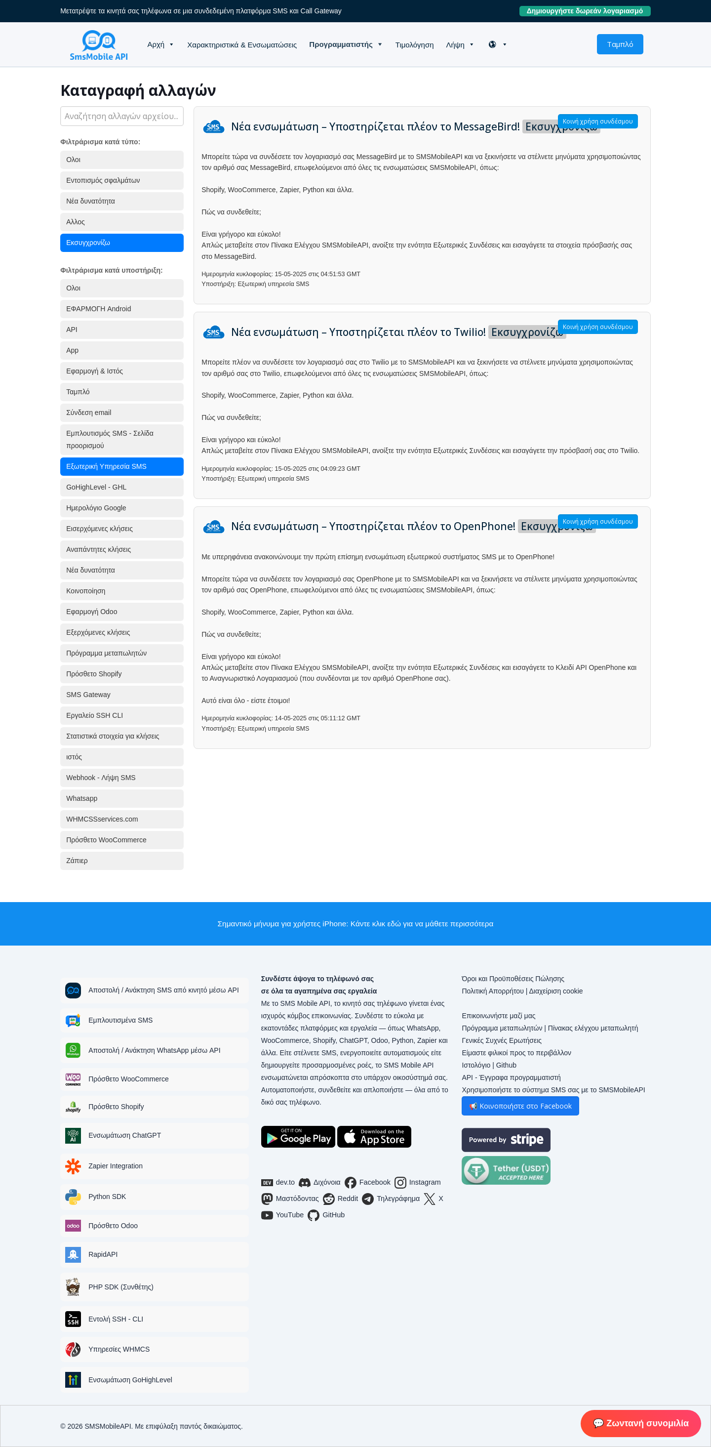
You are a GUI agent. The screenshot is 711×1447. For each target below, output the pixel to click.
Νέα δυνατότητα (90, 201)
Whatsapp (81, 798)
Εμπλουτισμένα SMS (120, 1020)
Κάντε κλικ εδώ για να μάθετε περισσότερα (422, 923)
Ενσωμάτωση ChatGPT (124, 1135)
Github (506, 1065)
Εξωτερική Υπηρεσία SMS (106, 466)
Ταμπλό (620, 44)
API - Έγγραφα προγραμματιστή (511, 1077)
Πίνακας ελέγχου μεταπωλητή (593, 1028)
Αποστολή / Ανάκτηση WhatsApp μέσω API (154, 1050)
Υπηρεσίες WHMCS (119, 1349)
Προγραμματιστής (340, 44)
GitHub (326, 1215)
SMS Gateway (88, 695)
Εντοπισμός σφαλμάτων (103, 180)
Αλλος (75, 222)
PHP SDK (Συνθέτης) (121, 1287)
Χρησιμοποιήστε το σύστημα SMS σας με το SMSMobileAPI (553, 1090)
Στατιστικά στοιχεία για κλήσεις (112, 736)
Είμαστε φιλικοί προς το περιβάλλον (516, 1053)
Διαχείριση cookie (556, 991)
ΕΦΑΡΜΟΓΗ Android (98, 309)
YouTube (282, 1215)
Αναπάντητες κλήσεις (98, 549)
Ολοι (73, 160)
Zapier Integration (115, 1166)
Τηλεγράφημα (391, 1199)
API (72, 329)
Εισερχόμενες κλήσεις (99, 529)
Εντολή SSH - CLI (115, 1319)
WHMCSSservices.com (102, 819)
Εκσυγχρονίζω (88, 243)
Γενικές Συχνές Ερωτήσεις (502, 1040)
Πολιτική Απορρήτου (492, 991)
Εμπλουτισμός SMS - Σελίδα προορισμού (110, 439)
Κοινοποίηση (85, 591)
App (72, 350)
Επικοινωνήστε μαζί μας (498, 1016)
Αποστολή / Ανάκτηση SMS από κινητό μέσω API (163, 990)
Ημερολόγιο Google (96, 508)
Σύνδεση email (88, 412)
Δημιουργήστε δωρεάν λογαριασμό (589, 11)
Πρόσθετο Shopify (93, 674)
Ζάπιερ (77, 861)
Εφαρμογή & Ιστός (94, 371)
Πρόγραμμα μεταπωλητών (106, 653)
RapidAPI (103, 1254)
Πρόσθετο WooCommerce (106, 840)
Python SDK (107, 1196)
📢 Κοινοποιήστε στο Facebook (520, 1106)
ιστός (74, 757)
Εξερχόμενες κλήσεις (98, 632)
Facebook (368, 1183)
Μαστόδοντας (290, 1199)
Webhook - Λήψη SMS (100, 778)
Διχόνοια (320, 1183)
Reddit (340, 1199)
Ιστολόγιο (476, 1065)
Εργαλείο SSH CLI (94, 715)
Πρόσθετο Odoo (113, 1226)
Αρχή (155, 44)
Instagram (418, 1183)
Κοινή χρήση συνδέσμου (598, 121)
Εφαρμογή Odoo (91, 612)
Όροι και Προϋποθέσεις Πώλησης (513, 979)
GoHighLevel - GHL (96, 487)
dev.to (278, 1183)
